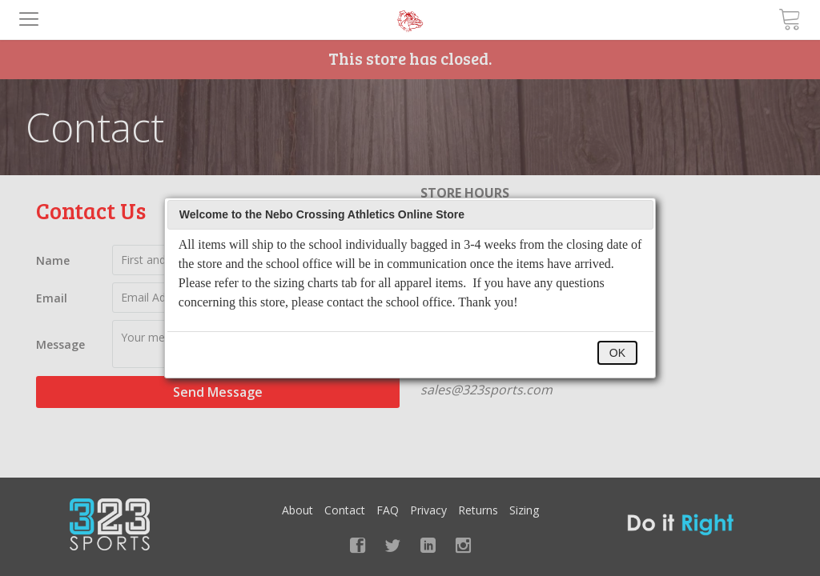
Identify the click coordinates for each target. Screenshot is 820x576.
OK (617, 352)
